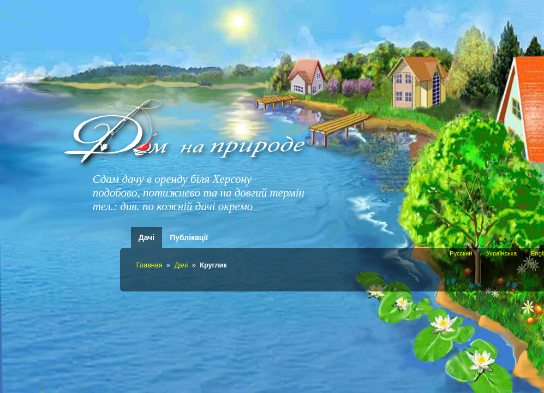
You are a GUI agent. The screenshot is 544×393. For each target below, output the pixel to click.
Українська (501, 253)
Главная (149, 265)
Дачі (146, 237)
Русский (461, 253)
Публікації (189, 237)
